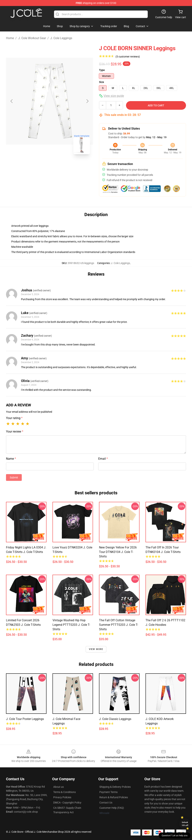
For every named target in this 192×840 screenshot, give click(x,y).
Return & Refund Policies (113, 797)
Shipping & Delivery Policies (115, 786)
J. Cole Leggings (61, 38)
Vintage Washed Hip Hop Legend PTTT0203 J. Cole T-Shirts (71, 624)
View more (96, 649)
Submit (14, 477)
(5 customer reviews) (128, 56)
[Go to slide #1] (40, 165)
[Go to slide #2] (59, 165)
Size (101, 82)
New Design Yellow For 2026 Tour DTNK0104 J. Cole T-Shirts (118, 552)
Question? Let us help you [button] (175, 835)
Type (102, 70)
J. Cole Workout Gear (32, 38)
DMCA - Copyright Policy (67, 802)
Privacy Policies (62, 797)
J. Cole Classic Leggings (115, 719)
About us (58, 786)
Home (10, 38)
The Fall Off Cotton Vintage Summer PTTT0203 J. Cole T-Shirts (118, 624)
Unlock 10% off (185, 823)
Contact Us (105, 802)
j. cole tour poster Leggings (25, 719)
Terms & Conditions (64, 792)
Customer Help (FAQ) (111, 807)
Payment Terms (108, 792)
